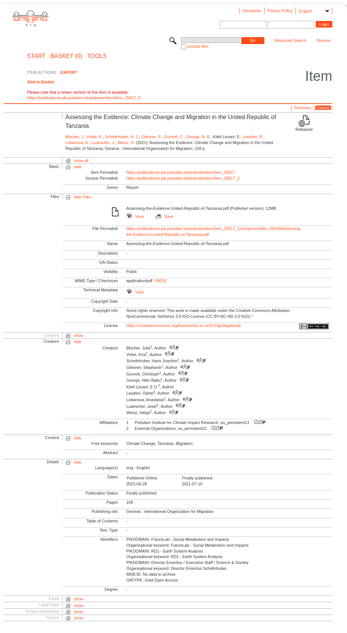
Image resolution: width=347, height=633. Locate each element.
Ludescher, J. (103, 142)
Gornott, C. (174, 136)
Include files (198, 46)
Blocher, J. (74, 136)
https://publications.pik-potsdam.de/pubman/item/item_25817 (180, 172)
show (78, 335)
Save (165, 216)
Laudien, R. (253, 136)
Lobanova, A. (77, 142)
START (36, 56)
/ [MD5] (159, 280)
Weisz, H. (126, 142)
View (135, 216)
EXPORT (69, 72)
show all (81, 160)
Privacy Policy (280, 10)
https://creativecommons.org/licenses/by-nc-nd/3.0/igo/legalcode (183, 325)
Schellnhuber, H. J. (121, 136)
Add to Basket (40, 82)
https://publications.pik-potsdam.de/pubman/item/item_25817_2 (183, 178)
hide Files (82, 197)
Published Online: (142, 478)
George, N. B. (198, 136)
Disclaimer (251, 10)
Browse (323, 40)
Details (323, 107)
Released (304, 129)
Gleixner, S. (151, 136)
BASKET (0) (66, 56)
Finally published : (198, 478)
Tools (97, 56)
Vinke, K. (94, 136)
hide (78, 167)
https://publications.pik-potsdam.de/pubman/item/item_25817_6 (84, 98)
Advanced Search (290, 40)
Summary (302, 107)
